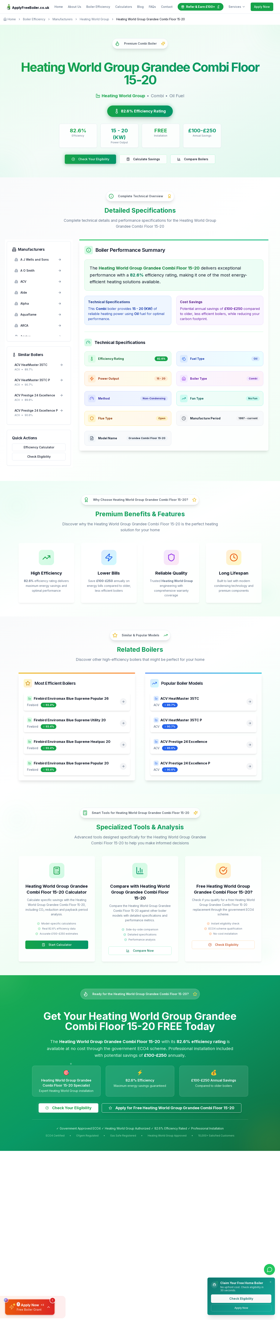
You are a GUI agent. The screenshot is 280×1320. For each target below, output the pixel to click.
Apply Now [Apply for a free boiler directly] (241, 1307)
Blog (140, 6)
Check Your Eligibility (90, 159)
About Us (74, 6)
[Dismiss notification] (270, 1281)
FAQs (152, 6)
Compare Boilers (192, 159)
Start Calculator (57, 944)
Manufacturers (63, 19)
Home (58, 6)
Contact (167, 6)
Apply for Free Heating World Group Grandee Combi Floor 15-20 (171, 1108)
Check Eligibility (39, 456)
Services (237, 6)
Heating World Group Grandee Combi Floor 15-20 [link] (150, 19)
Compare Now (140, 950)
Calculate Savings (143, 159)
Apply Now (262, 6)
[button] (30, 1306)
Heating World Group (94, 19)
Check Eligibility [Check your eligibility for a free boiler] (241, 1298)
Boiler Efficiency (98, 6)
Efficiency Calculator (39, 447)
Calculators (123, 6)
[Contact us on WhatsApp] (269, 1270)
